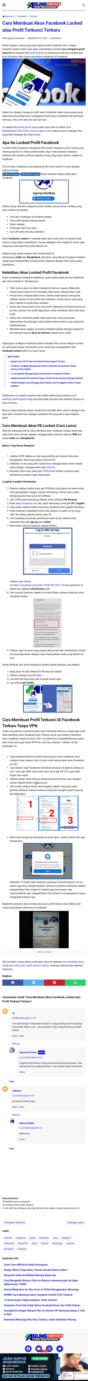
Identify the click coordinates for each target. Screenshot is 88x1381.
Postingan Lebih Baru (14, 1222)
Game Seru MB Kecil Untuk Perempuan (26, 1264)
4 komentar (55, 38)
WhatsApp (57, 1243)
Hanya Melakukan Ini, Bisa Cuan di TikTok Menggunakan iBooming (41, 1289)
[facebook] (12, 983)
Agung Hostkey (26, 1123)
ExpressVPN (48, 459)
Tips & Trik (22, 1243)
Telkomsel (9, 1243)
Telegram (66, 1238)
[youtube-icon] (38, 1348)
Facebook (20, 1238)
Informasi (44, 1238)
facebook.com (29, 503)
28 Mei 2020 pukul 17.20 (24, 1018)
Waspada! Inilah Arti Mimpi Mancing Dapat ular (30, 1275)
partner (76, 1208)
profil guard (24, 127)
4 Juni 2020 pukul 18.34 (30, 1057)
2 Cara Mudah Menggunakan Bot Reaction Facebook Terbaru (40, 373)
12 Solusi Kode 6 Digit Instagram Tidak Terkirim (30, 1300)
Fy (13, 1013)
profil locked (36, 52)
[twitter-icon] (59, 1348)
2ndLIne (50, 467)
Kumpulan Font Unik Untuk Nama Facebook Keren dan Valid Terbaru (42, 1305)
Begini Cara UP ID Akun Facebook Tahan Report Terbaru (38, 361)
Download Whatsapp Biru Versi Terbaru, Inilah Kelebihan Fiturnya (40, 1319)
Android (8, 1238)
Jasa (55, 1238)
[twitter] (33, 983)
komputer (8, 1249)
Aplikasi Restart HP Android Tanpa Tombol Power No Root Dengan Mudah (47, 378)
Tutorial (44, 1243)
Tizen (34, 1243)
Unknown (16, 1091)
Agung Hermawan (28, 1052)
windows (22, 1249)
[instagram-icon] (49, 1348)
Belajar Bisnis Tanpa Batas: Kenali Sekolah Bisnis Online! (35, 1269)
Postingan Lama (75, 1222)
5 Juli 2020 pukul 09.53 (30, 1128)
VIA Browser (48, 471)
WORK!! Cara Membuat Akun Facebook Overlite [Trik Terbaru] (38, 1294)
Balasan (16, 1043)
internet (70, 1243)
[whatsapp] (75, 983)
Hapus (21, 1036)
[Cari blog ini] (84, 5)
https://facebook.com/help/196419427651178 (38, 585)
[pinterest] (54, 983)
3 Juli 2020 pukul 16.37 (23, 1095)
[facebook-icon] (28, 1348)
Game (32, 1238)
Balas (14, 1036)
